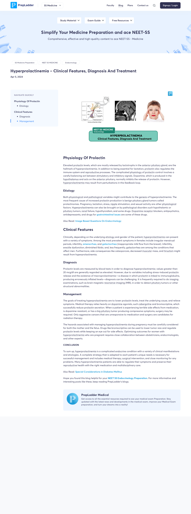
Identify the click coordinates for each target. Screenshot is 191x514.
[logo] (22, 5)
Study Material (68, 20)
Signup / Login (170, 5)
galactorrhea (109, 243)
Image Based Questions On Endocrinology (98, 220)
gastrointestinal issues (109, 214)
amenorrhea (89, 243)
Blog (120, 5)
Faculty (110, 5)
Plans (130, 5)
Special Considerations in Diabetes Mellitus (98, 371)
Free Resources (120, 20)
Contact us (142, 5)
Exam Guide (94, 20)
